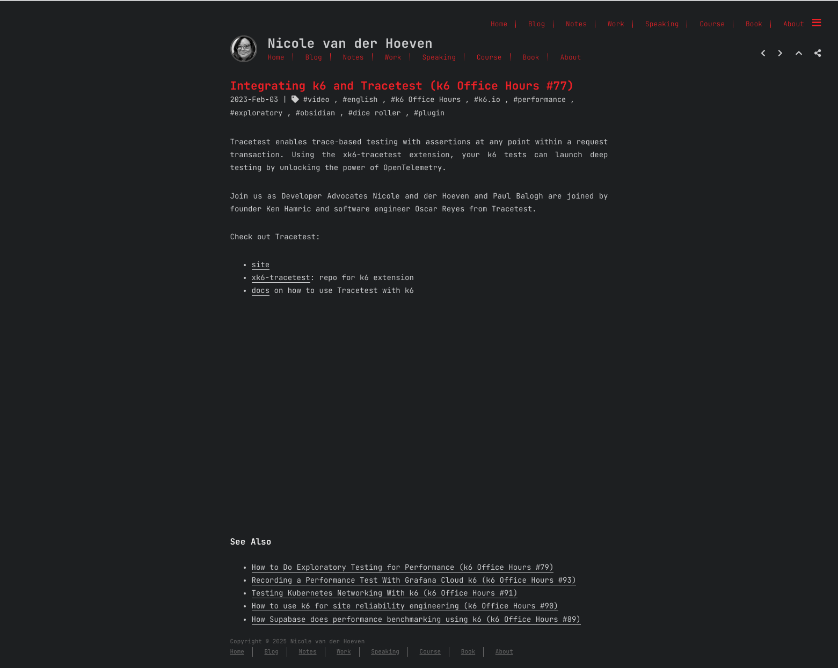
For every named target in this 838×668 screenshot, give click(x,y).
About (793, 23)
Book (754, 23)
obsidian (317, 113)
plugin (431, 113)
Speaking (438, 57)
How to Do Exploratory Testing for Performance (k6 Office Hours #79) (403, 567)
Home (276, 57)
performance (542, 100)
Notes (353, 57)
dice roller (377, 113)
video (319, 100)
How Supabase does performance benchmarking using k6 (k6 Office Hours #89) (416, 620)
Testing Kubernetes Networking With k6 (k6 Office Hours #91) (385, 593)
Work (392, 57)
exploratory (259, 113)
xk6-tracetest (281, 278)
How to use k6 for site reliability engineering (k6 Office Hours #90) (405, 606)
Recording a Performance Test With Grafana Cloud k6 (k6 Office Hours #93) (414, 580)
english (362, 100)
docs (261, 291)
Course (489, 57)
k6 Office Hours (428, 100)
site (261, 265)
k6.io (489, 100)
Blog (313, 57)
